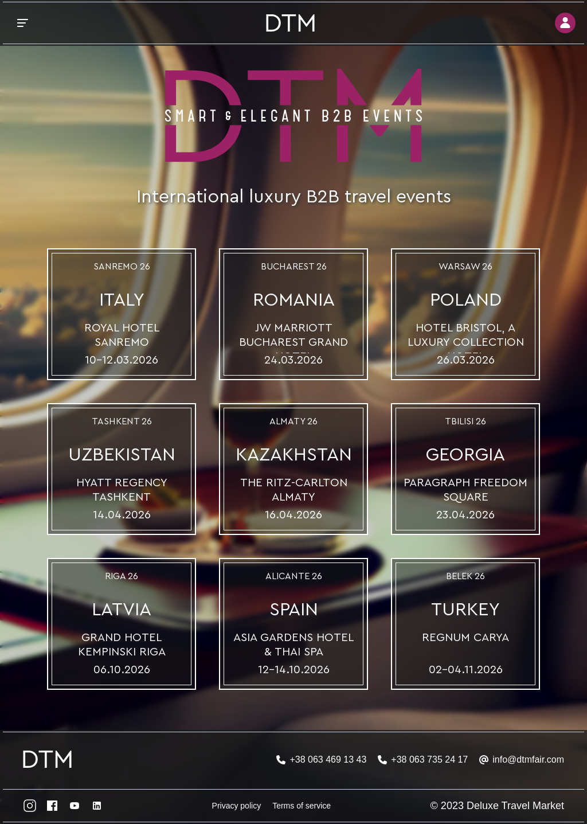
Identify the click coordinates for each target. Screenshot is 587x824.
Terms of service (301, 805)
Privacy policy (236, 805)
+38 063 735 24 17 (429, 759)
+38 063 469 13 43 (327, 759)
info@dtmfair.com (528, 759)
